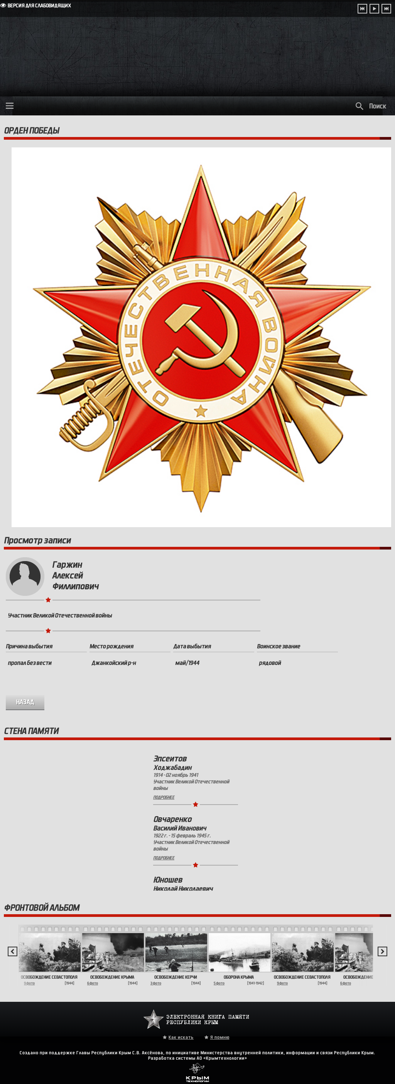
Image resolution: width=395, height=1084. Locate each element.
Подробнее (163, 797)
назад (25, 702)
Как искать (181, 1037)
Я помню (220, 1037)
